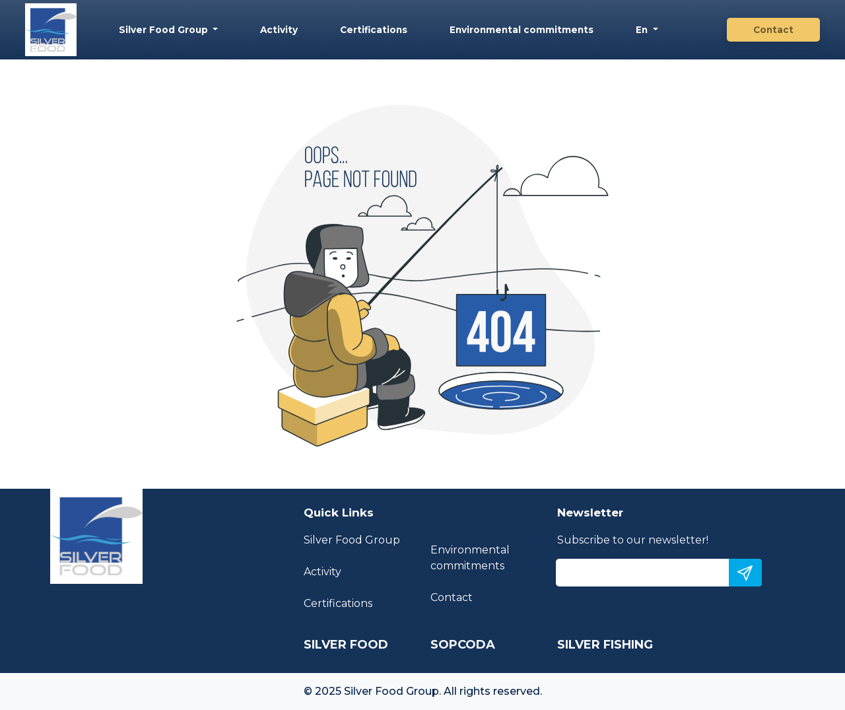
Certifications (373, 29)
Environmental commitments (521, 29)
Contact (773, 29)
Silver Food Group (165, 29)
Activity (279, 29)
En (643, 29)
